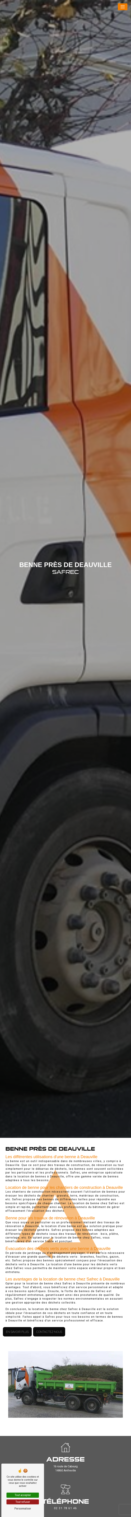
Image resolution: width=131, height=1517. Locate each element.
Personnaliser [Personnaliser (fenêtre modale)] (22, 1508)
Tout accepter (23, 1495)
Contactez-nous (49, 1332)
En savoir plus (17, 1332)
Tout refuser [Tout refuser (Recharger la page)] (23, 1502)
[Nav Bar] (122, 6)
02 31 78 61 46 (65, 1508)
